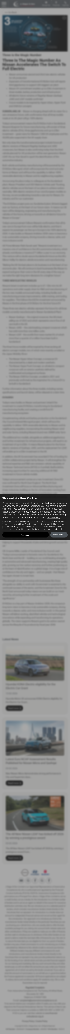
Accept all (25, 535)
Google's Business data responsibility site (42, 524)
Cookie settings (58, 535)
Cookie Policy (53, 517)
